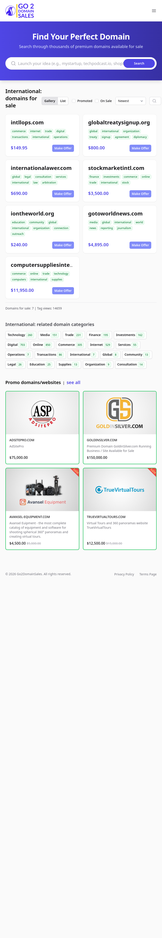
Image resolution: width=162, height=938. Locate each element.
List (63, 101)
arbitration (49, 182)
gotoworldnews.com (115, 213)
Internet (101, 345)
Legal (15, 364)
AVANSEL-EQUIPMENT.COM (29, 517)
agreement (122, 137)
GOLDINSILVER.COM (102, 440)
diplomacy (140, 137)
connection (61, 228)
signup (106, 137)
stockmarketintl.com (116, 167)
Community (137, 354)
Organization (98, 364)
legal (28, 177)
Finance (99, 335)
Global (110, 354)
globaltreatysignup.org (119, 122)
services (61, 177)
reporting (107, 228)
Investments (130, 335)
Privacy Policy (124, 574)
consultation (43, 177)
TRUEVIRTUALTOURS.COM (106, 517)
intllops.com (27, 122)
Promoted (84, 101)
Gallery (49, 101)
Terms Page (148, 574)
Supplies (68, 364)
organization (131, 131)
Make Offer (63, 148)
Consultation (131, 364)
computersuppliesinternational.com (59, 264)
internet (35, 131)
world (139, 222)
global (94, 131)
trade (48, 131)
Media (49, 335)
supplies (57, 279)
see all (73, 382)
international (40, 137)
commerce (19, 131)
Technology (21, 335)
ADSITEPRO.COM (21, 440)
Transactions (50, 354)
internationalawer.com (41, 167)
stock (125, 182)
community (36, 222)
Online (42, 345)
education (18, 222)
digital (60, 131)
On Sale (106, 101)
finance (94, 177)
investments (111, 177)
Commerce (71, 345)
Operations (19, 354)
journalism (124, 228)
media (94, 222)
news (93, 228)
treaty (93, 137)
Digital (17, 345)
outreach (18, 234)
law (35, 182)
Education (41, 364)
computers (19, 279)
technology (61, 274)
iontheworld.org (32, 213)
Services (128, 345)
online (146, 177)
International (83, 354)
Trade (73, 335)
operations (60, 137)
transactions (20, 137)
